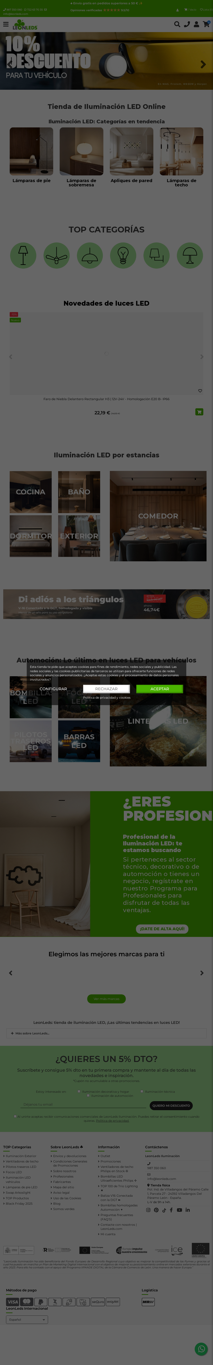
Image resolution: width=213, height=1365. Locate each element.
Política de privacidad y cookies (107, 698)
